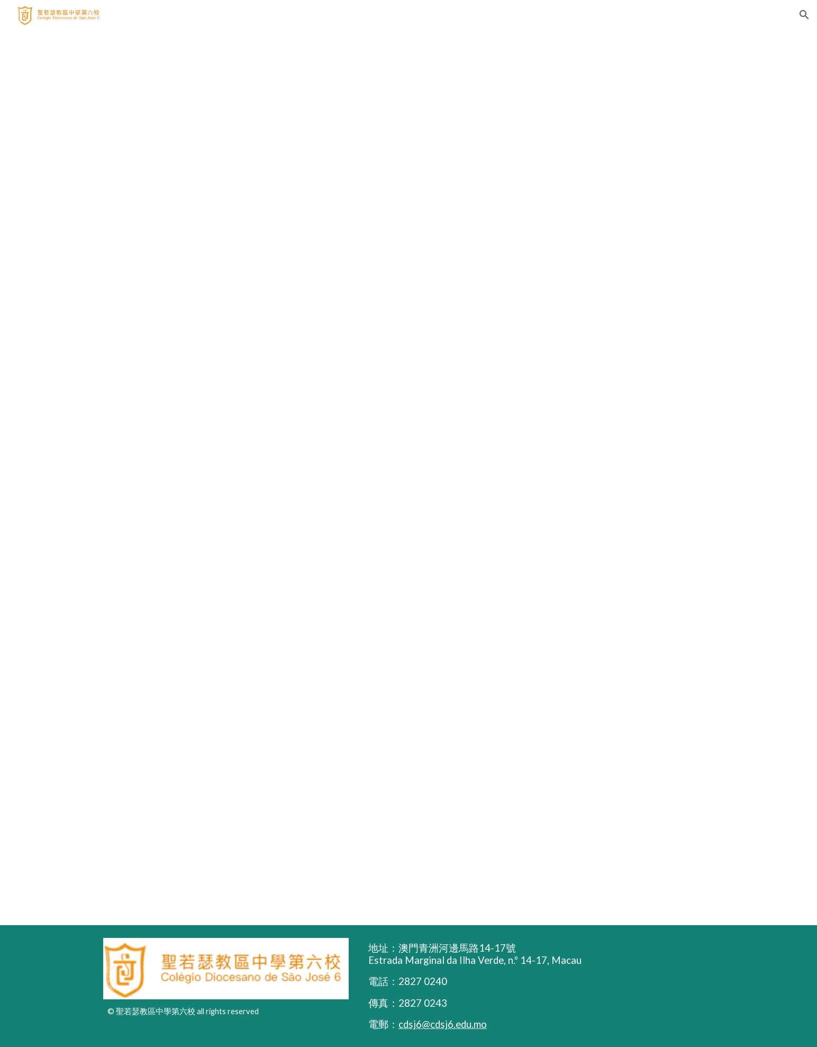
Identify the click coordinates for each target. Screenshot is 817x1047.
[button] (804, 15)
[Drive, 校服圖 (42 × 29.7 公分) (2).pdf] (408, 477)
